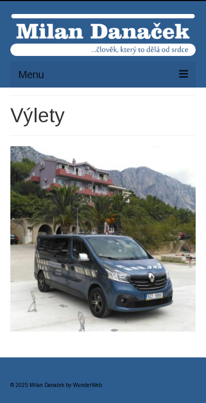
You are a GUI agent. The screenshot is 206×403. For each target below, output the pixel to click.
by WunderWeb (84, 385)
